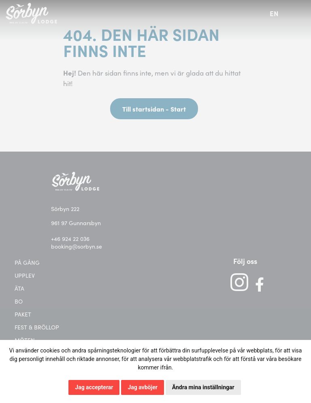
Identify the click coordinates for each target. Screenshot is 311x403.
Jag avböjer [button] (142, 387)
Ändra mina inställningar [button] (203, 387)
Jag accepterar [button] (94, 387)
